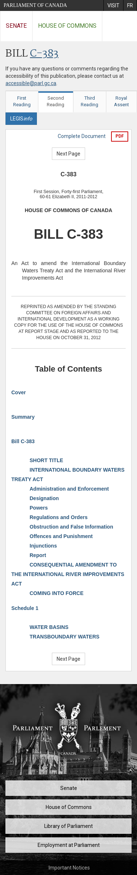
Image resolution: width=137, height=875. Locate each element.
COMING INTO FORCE (57, 593)
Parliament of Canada (35, 5)
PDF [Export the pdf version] (119, 136)
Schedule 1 (24, 608)
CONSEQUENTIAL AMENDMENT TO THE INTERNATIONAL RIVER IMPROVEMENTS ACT (67, 574)
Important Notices (69, 868)
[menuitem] (113, 5)
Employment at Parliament (69, 845)
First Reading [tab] (22, 101)
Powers (39, 508)
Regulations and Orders (59, 517)
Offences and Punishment (61, 536)
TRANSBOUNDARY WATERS (64, 637)
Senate (16, 25)
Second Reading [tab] (55, 101)
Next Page (68, 154)
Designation (44, 498)
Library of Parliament (68, 826)
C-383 (44, 54)
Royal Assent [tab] (121, 101)
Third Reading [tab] (89, 101)
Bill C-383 (23, 441)
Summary (23, 417)
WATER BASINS (49, 627)
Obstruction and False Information (71, 527)
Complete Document (82, 136)
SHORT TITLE (46, 460)
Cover (18, 392)
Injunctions (43, 546)
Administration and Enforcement (69, 489)
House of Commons (67, 25)
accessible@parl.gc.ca (30, 83)
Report (38, 555)
